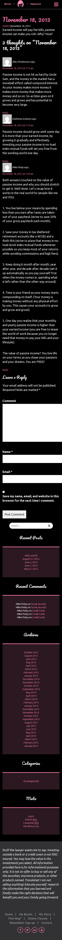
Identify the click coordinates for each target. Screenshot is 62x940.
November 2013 (31, 712)
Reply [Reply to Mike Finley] (5, 370)
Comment (9, 400)
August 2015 (31, 655)
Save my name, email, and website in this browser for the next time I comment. (30, 498)
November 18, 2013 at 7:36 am (17, 174)
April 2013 (31, 736)
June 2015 (31, 659)
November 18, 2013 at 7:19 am (17, 125)
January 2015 (31, 675)
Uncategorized (31, 781)
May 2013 (31, 732)
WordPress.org (31, 826)
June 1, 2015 (31, 565)
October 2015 (31, 652)
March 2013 (31, 739)
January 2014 (31, 706)
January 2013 (31, 746)
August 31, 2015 (31, 559)
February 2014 (31, 702)
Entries (31, 819)
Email (7, 471)
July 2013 (31, 726)
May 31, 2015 (31, 569)
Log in (31, 816)
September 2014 (31, 689)
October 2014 (31, 686)
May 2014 (31, 692)
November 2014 (31, 682)
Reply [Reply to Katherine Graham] (5, 161)
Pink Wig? (14, 918)
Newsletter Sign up (22, 922)
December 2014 (31, 679)
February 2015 (31, 672)
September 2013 (31, 719)
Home (9, 914)
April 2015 (31, 665)
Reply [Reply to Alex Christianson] (5, 112)
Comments (31, 823)
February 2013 (31, 742)
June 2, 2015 (31, 562)
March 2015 (31, 669)
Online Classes (38, 918)
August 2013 (31, 722)
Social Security (38, 604)
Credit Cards (38, 610)
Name (7, 451)
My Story (45, 914)
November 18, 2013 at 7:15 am (17, 68)
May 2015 (31, 662)
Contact (46, 922)
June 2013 (31, 729)
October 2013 (31, 716)
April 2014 (31, 696)
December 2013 (31, 709)
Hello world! (31, 555)
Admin (5, 26)
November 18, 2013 (26, 19)
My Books (26, 914)
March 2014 (31, 699)
